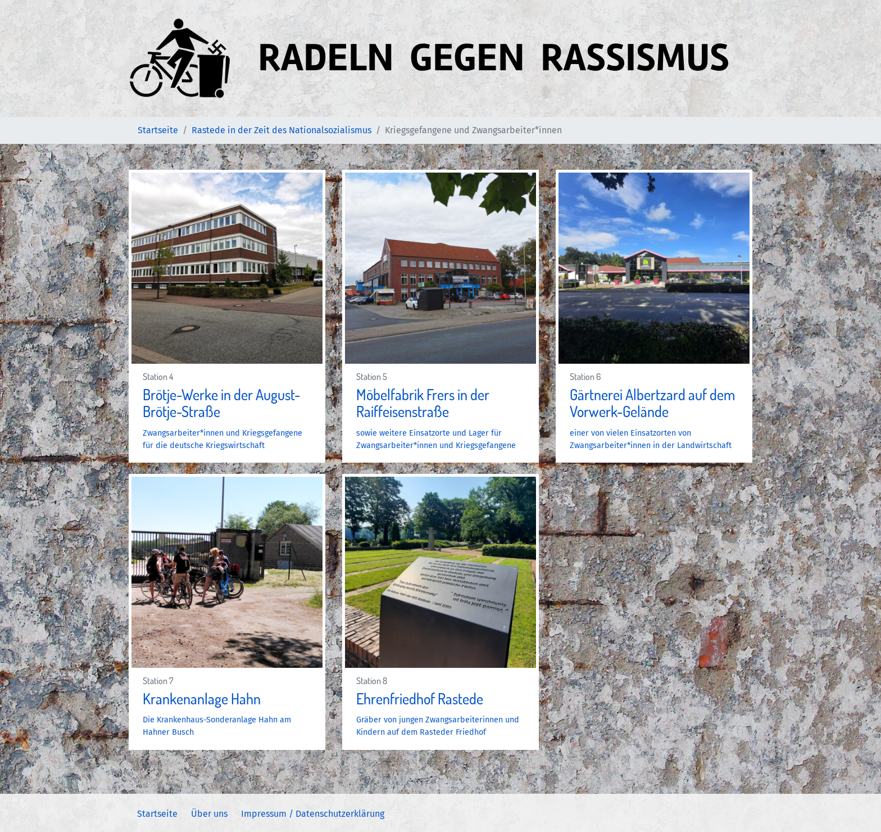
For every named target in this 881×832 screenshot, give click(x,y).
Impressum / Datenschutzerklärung (312, 813)
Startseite (157, 813)
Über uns (209, 813)
